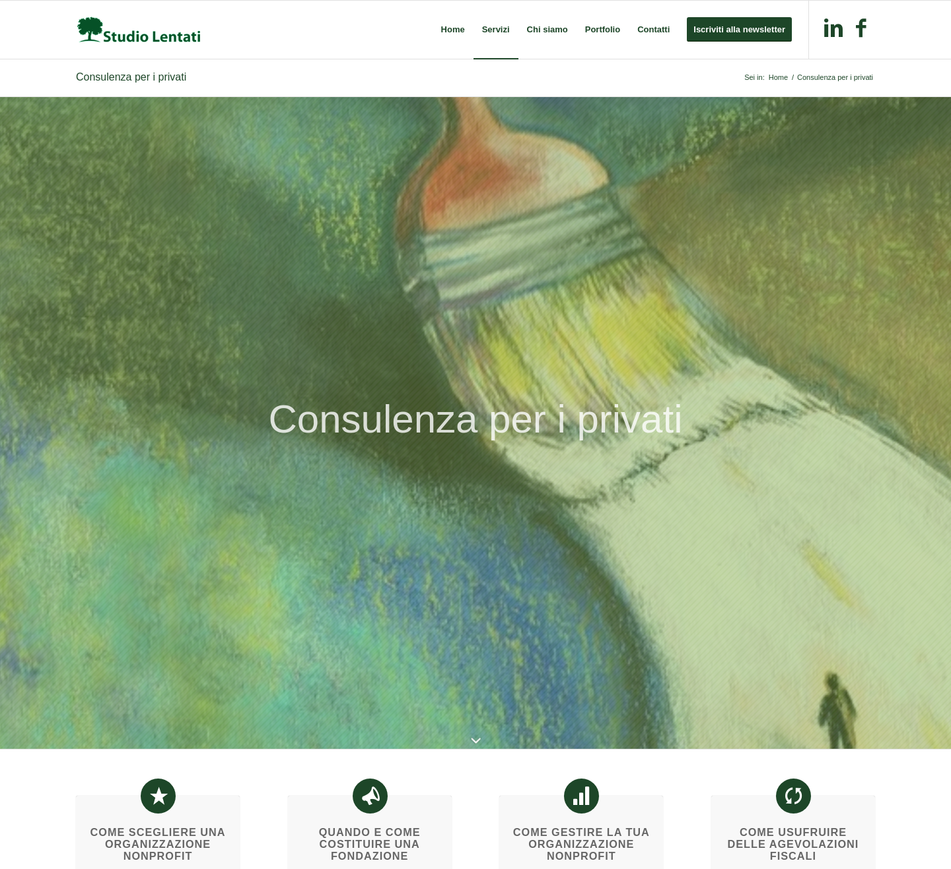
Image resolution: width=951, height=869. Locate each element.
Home (778, 77)
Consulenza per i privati (131, 77)
